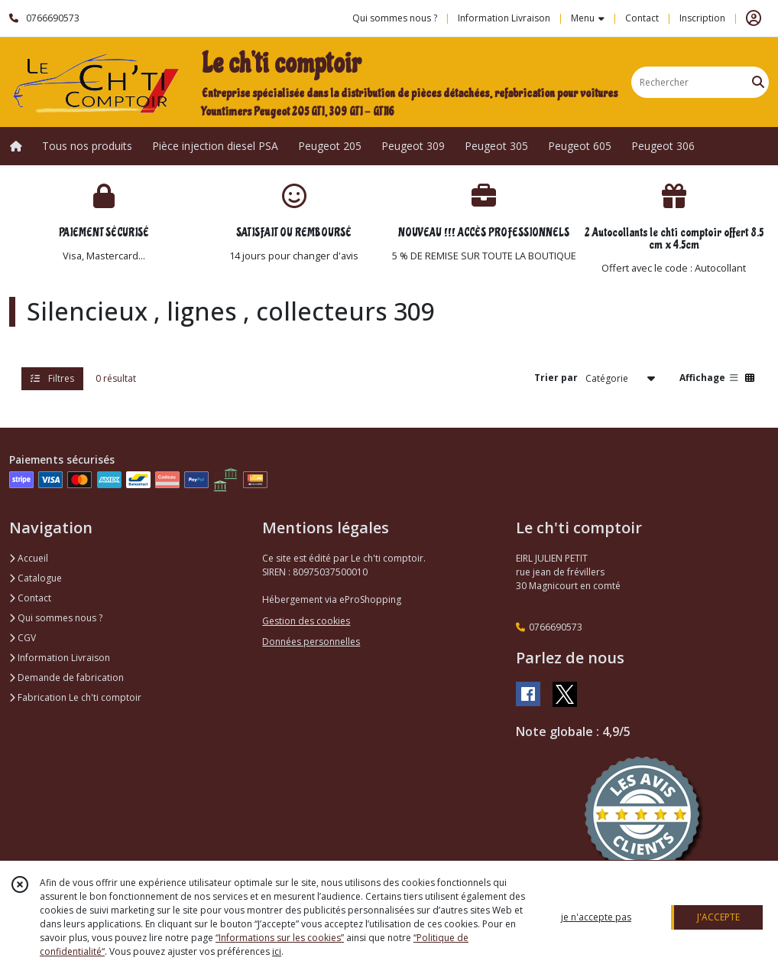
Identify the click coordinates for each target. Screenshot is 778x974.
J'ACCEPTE (718, 917)
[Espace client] (753, 18)
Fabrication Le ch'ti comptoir (75, 697)
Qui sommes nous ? (55, 617)
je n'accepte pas (596, 917)
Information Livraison (59, 657)
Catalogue (35, 578)
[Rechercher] (758, 82)
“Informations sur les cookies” (280, 937)
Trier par (556, 377)
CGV (22, 637)
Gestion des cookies (306, 620)
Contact (642, 17)
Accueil (28, 558)
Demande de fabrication (66, 677)
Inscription (702, 17)
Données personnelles (311, 641)
